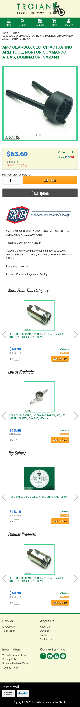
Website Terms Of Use (14, 655)
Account (68, 22)
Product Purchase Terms (15, 663)
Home (5, 33)
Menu (8, 23)
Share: (66, 157)
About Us (45, 626)
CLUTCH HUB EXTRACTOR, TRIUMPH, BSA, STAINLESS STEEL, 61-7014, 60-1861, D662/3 (36, 336)
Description (40, 193)
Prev (4, 335)
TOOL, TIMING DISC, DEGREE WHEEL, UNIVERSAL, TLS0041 (38, 496)
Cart (54, 22)
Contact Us (46, 639)
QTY (11, 359)
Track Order (8, 630)
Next (76, 335)
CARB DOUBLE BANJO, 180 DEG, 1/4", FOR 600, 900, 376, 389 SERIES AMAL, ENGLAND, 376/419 (37, 417)
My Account (8, 626)
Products (39, 22)
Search (22, 22)
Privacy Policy (10, 659)
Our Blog (44, 630)
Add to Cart (50, 180)
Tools (14, 33)
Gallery (43, 635)
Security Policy (10, 667)
